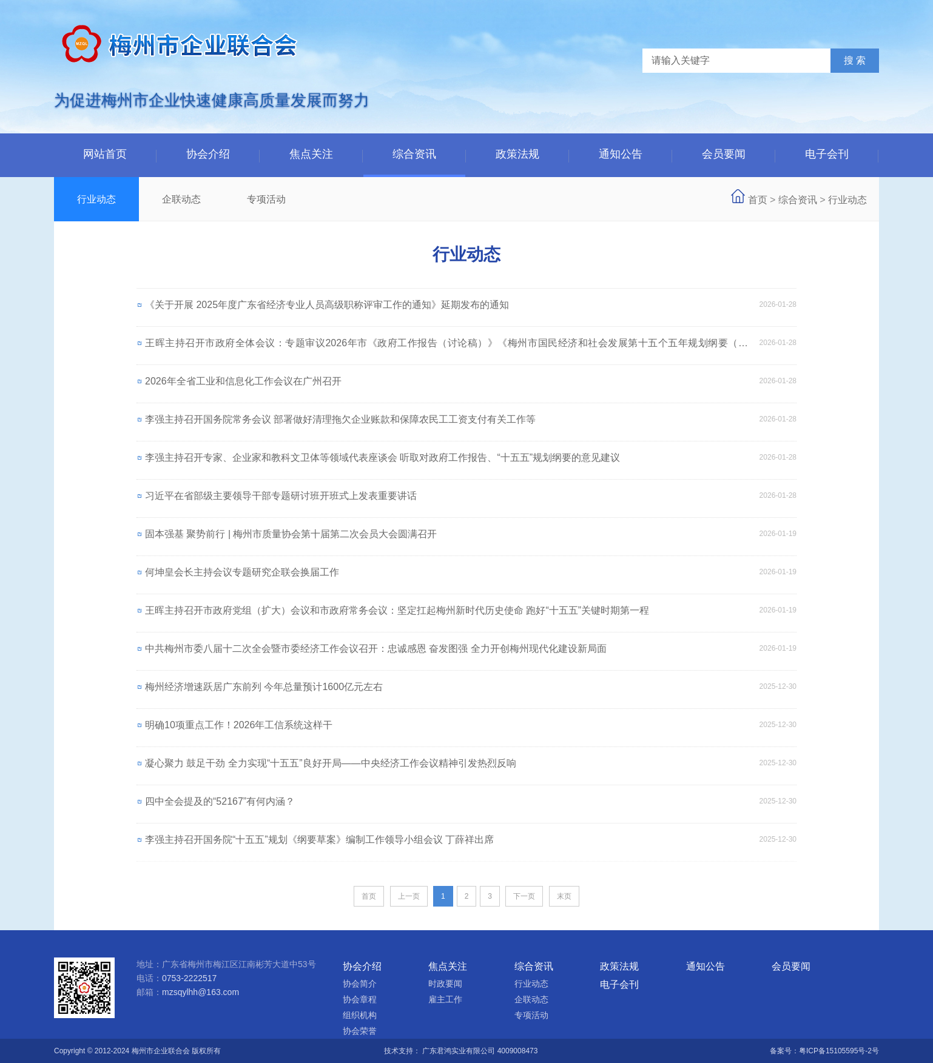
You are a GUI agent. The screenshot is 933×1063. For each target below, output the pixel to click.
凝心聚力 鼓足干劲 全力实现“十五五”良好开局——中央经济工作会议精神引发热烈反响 (330, 763)
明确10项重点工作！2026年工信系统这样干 (238, 725)
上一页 (409, 896)
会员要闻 (724, 154)
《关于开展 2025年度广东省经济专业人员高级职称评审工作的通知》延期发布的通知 (327, 305)
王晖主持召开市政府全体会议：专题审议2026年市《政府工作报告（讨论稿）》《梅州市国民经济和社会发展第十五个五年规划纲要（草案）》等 (446, 349)
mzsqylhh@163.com (200, 992)
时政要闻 (445, 983)
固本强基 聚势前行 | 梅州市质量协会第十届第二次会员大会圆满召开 (291, 534)
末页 (564, 896)
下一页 (524, 896)
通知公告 (620, 154)
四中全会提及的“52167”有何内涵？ (220, 801)
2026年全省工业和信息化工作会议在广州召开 (243, 381)
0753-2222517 (189, 978)
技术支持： (403, 1051)
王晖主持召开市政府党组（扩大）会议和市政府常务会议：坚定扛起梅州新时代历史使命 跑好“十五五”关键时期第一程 (397, 610)
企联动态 (181, 199)
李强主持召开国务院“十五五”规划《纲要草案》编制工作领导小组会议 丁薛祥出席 (319, 839)
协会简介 (360, 983)
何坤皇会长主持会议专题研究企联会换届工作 (242, 572)
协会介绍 (208, 154)
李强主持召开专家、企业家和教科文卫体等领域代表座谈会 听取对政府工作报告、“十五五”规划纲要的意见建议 (382, 457)
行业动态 (96, 199)
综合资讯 (414, 154)
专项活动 (266, 199)
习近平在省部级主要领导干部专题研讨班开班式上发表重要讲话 (281, 496)
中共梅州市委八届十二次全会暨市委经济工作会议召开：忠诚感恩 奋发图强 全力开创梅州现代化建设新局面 (376, 648)
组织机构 (360, 1015)
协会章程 (360, 999)
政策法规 (517, 154)
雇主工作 (445, 999)
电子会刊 (827, 154)
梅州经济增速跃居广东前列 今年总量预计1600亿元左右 (264, 687)
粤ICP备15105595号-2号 (839, 1051)
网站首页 (105, 154)
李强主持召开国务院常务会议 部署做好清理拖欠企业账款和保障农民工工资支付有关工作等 (340, 419)
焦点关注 (311, 154)
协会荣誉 (360, 1031)
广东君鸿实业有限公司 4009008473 (479, 1051)
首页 (757, 200)
